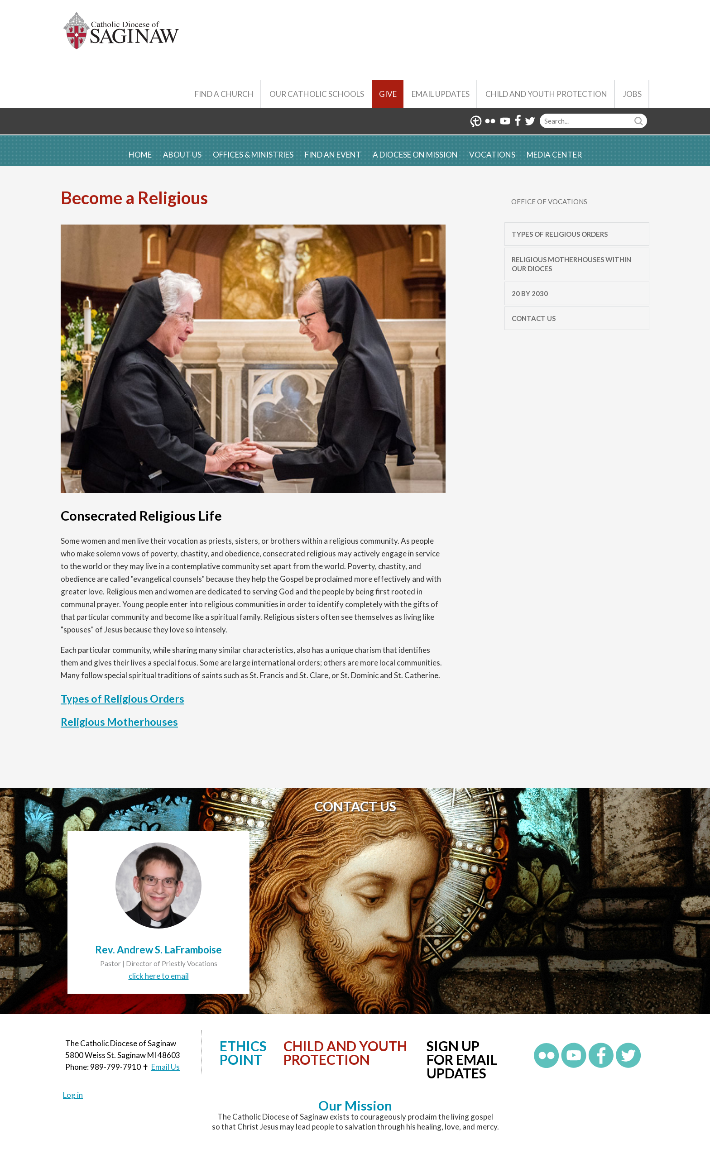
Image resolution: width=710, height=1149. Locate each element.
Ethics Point (243, 1053)
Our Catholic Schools (316, 94)
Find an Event (333, 154)
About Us (182, 154)
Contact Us (534, 318)
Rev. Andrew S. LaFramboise (158, 949)
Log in (73, 1095)
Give (388, 94)
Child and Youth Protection (546, 94)
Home (140, 154)
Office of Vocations (549, 201)
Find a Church (224, 94)
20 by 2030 (530, 293)
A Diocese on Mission (415, 154)
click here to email (159, 976)
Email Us (165, 1067)
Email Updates (441, 94)
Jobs (632, 94)
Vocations (492, 154)
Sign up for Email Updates (462, 1059)
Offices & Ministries (253, 154)
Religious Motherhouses (119, 721)
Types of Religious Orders (122, 698)
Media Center (554, 154)
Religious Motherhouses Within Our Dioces (571, 264)
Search (640, 121)
